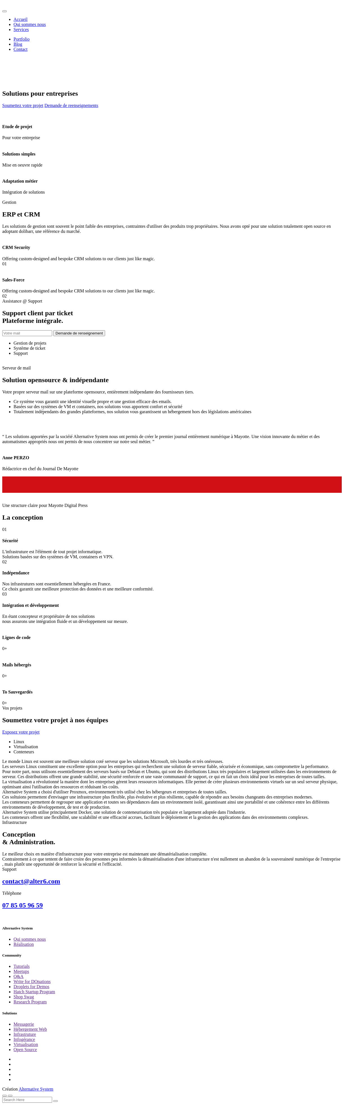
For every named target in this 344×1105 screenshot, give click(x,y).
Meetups (21, 971)
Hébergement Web (30, 1029)
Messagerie (24, 1024)
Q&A (19, 976)
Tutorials (22, 966)
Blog (18, 44)
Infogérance (24, 1039)
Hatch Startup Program (34, 991)
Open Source (25, 1049)
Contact (21, 49)
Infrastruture (25, 1034)
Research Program (30, 1001)
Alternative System (36, 1089)
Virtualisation (26, 1044)
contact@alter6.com (31, 881)
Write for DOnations (32, 981)
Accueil (21, 19)
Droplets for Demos (31, 986)
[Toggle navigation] (4, 11)
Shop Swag (24, 996)
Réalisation (24, 944)
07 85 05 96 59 (22, 905)
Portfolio (22, 39)
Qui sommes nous (30, 24)
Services (21, 29)
